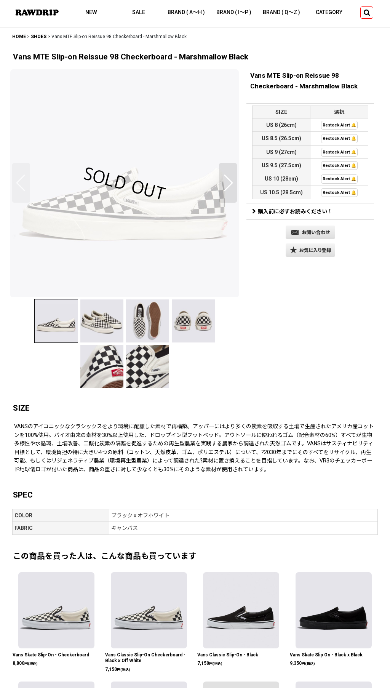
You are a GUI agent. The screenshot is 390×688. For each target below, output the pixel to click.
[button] (366, 12)
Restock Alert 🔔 (339, 125)
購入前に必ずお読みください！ (292, 211)
